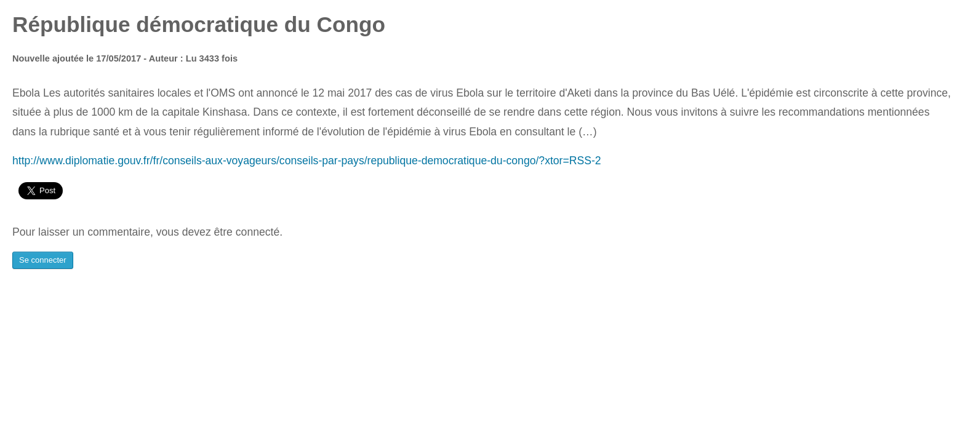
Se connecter (42, 260)
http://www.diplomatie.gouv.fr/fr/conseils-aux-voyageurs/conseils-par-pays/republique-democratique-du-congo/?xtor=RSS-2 (306, 160)
